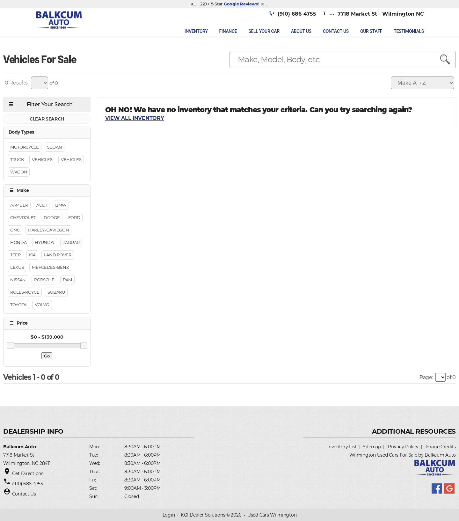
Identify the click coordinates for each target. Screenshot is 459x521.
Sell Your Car (264, 31)
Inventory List (342, 447)
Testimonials (409, 31)
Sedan (54, 147)
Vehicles (42, 159)
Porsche (44, 280)
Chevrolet (22, 217)
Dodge (52, 217)
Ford (74, 217)
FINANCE (228, 31)
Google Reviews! (241, 3)
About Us (301, 31)
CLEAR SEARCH (47, 119)
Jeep (15, 255)
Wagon (18, 171)
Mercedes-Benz (50, 267)
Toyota (18, 304)
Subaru (56, 292)
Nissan (18, 280)
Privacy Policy (403, 447)
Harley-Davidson (48, 230)
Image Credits (441, 447)
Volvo (42, 304)
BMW (60, 205)
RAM (67, 280)
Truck (17, 159)
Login (169, 515)
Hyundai (45, 242)
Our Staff (371, 31)
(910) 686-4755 (27, 484)
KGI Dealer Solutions (203, 515)
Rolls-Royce (24, 292)
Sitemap (372, 447)
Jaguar (71, 242)
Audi (41, 205)
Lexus (17, 267)
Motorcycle (24, 147)
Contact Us (336, 31)
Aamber (19, 205)
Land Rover (57, 255)
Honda (18, 242)
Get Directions (27, 473)
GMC (15, 230)
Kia (32, 255)
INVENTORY (196, 31)
